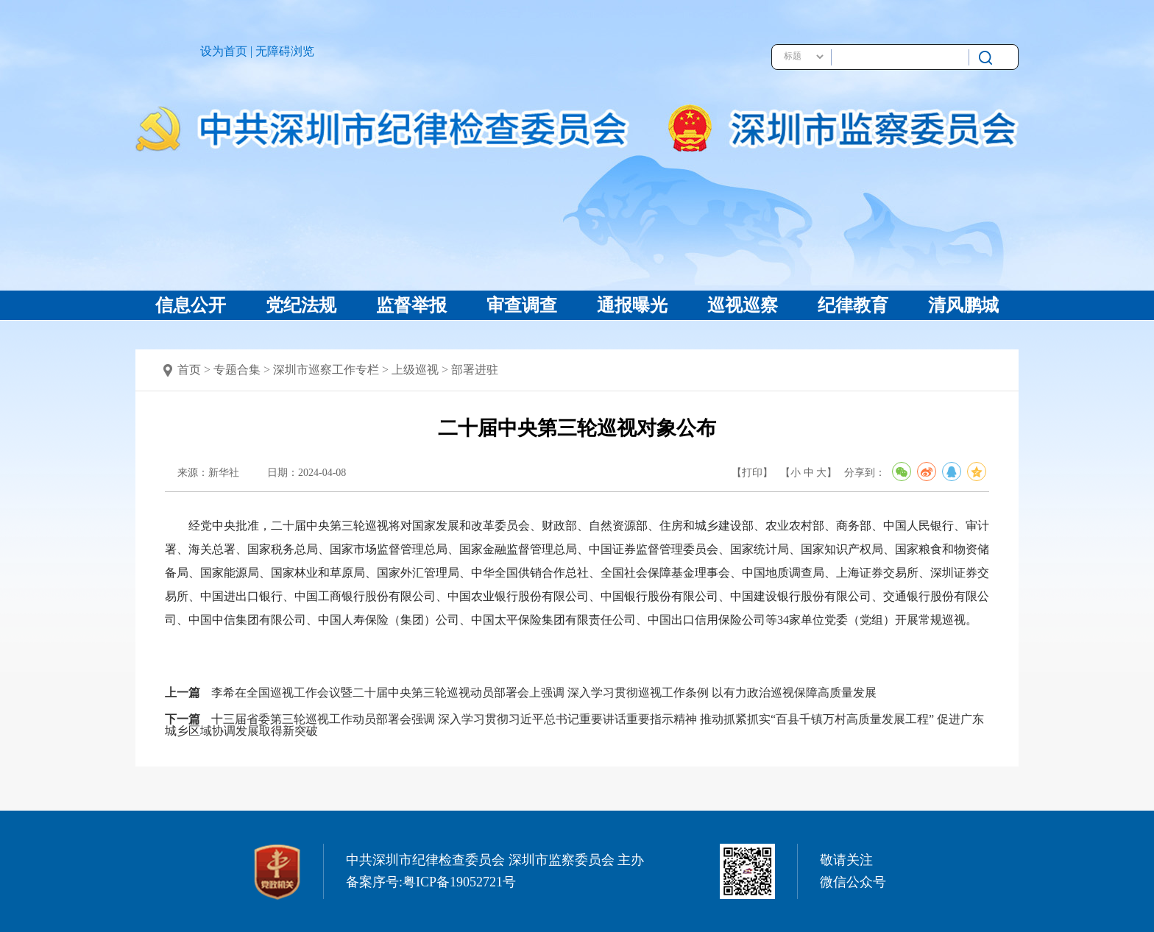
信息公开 (190, 305)
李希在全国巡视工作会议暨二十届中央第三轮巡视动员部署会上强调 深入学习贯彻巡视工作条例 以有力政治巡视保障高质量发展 (544, 692)
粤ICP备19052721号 (459, 882)
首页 (189, 369)
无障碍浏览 (284, 51)
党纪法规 (301, 305)
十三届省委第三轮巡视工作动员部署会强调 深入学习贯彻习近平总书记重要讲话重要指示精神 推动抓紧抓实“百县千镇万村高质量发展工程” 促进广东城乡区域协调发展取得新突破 (574, 725)
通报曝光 (632, 305)
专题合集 (237, 369)
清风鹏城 (963, 305)
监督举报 (411, 305)
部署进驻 (474, 369)
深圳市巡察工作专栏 (326, 369)
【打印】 (752, 472)
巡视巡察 (742, 305)
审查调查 (521, 305)
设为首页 (223, 51)
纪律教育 (853, 305)
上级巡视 (415, 369)
